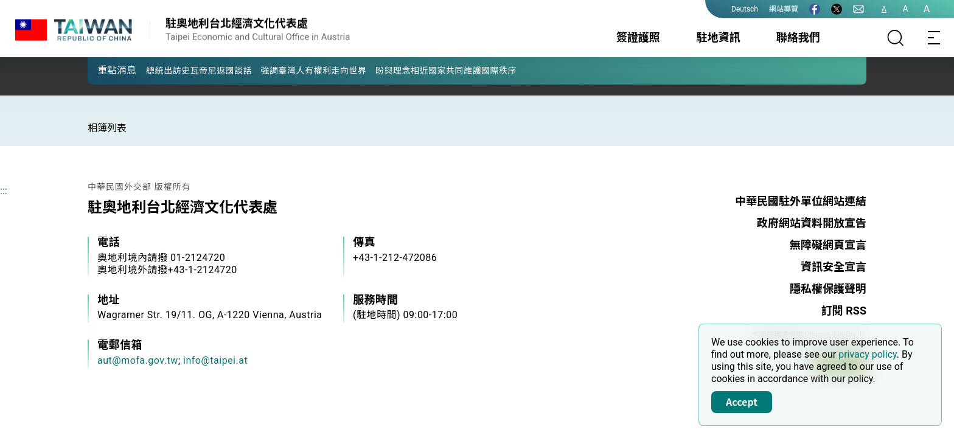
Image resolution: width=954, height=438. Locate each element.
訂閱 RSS (843, 310)
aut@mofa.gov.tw (137, 360)
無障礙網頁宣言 (828, 244)
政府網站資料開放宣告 (811, 223)
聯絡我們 (798, 37)
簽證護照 (638, 37)
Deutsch (744, 9)
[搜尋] (895, 37)
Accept (741, 401)
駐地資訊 (718, 37)
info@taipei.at (215, 360)
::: (3, 190)
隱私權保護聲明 (828, 288)
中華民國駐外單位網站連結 (800, 201)
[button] (106, 70)
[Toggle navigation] (934, 37)
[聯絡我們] (858, 9)
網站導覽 (783, 9)
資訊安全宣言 (833, 266)
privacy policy (867, 354)
